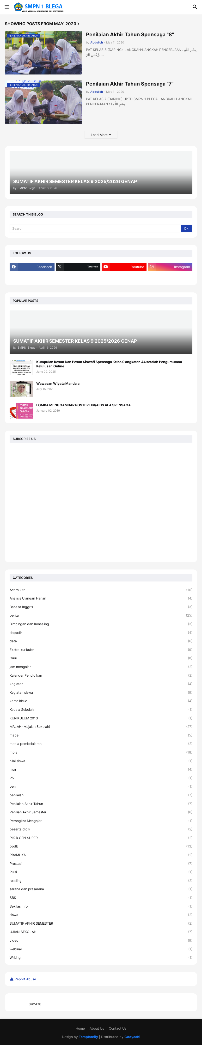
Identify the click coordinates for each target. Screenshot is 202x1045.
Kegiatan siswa (101, 692)
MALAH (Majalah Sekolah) (101, 726)
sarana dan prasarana (101, 889)
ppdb (101, 846)
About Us (97, 1028)
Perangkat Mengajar (101, 820)
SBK (101, 897)
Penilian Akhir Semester (101, 812)
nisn (101, 769)
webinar (101, 949)
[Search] (95, 228)
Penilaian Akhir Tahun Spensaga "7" (129, 84)
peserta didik (101, 829)
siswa (101, 914)
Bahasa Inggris (101, 607)
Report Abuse (25, 979)
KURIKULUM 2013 (101, 718)
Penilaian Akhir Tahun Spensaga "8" (130, 34)
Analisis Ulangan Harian (101, 598)
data (101, 641)
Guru (101, 658)
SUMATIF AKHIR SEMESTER (101, 923)
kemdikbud (101, 701)
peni (101, 786)
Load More (99, 135)
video (101, 940)
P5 (101, 778)
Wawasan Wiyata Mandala (58, 383)
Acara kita (101, 589)
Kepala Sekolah (101, 709)
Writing (101, 957)
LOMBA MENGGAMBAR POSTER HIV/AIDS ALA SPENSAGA (83, 405)
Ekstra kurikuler (101, 649)
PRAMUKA (101, 855)
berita (101, 615)
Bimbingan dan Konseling (101, 624)
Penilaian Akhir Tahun (101, 803)
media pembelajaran (101, 743)
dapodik (101, 632)
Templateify (88, 1037)
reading (101, 880)
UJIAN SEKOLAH (101, 931)
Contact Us (117, 1028)
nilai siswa (101, 761)
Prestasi (101, 863)
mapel (101, 735)
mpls (101, 752)
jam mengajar (101, 666)
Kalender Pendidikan (101, 675)
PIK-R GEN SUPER (101, 837)
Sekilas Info (101, 906)
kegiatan (101, 683)
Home (80, 1028)
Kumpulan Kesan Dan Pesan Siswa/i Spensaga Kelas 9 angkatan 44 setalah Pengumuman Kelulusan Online (109, 364)
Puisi (101, 872)
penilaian (101, 795)
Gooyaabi (132, 1037)
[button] (6, 7)
